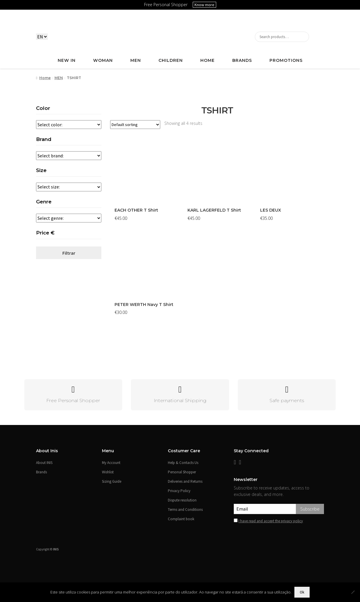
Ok (302, 592)
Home (45, 78)
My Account (111, 462)
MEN (135, 60)
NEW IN (67, 60)
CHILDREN (170, 60)
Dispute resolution (182, 500)
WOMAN (103, 60)
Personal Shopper (182, 472)
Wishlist (108, 472)
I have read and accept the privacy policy (270, 520)
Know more (204, 4)
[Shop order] (135, 124)
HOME (207, 60)
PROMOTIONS (286, 60)
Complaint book (181, 518)
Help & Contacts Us (183, 462)
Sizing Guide (111, 481)
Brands (242, 60)
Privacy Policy (179, 490)
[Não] (353, 592)
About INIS (44, 462)
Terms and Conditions (185, 509)
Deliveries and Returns (185, 481)
